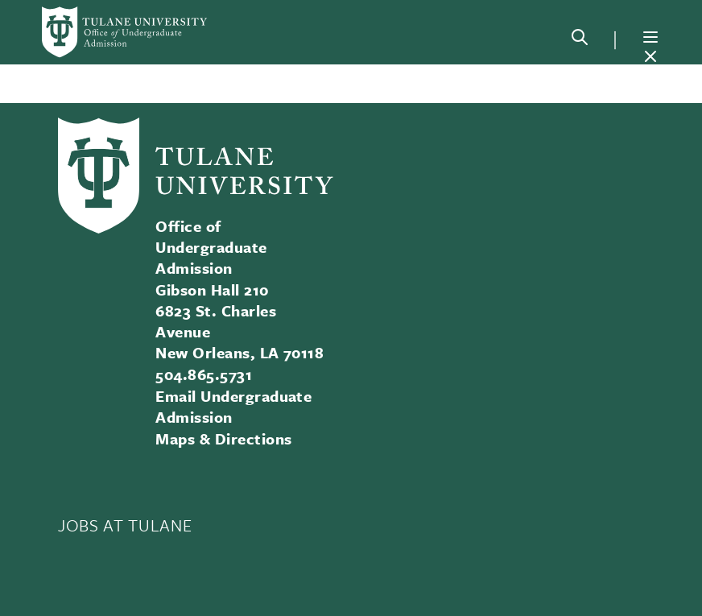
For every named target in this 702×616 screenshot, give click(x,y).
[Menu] (650, 37)
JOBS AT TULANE (125, 525)
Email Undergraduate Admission (233, 406)
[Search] (579, 40)
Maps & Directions (223, 438)
